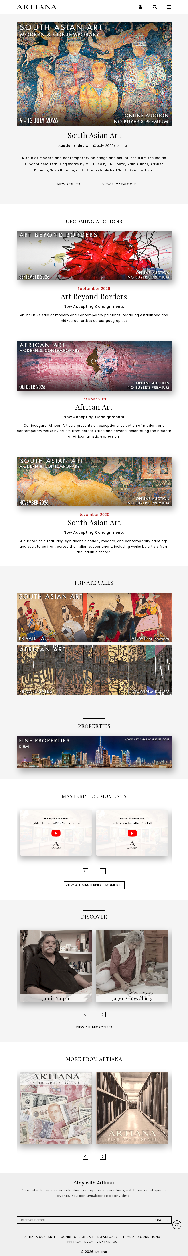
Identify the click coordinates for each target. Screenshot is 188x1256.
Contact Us (107, 1242)
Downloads (107, 1237)
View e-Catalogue (119, 184)
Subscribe (161, 1220)
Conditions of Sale (77, 1237)
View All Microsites (94, 1027)
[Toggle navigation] (169, 7)
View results (68, 184)
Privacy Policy (80, 1242)
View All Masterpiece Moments (94, 885)
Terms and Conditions (140, 1237)
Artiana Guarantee (40, 1237)
